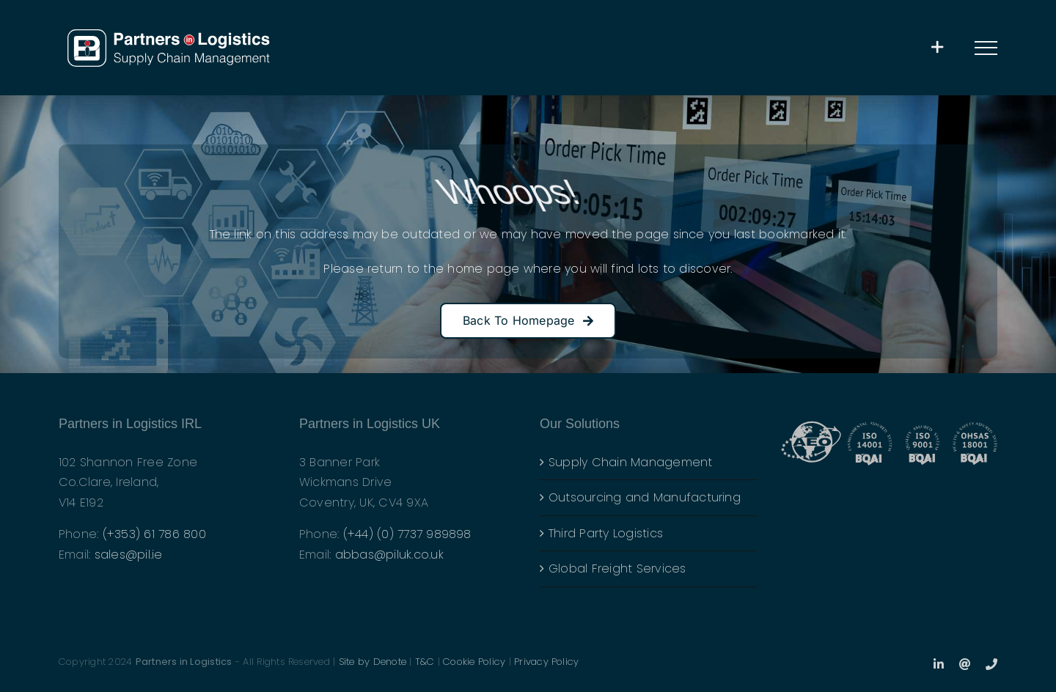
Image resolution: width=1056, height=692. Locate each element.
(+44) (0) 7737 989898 (407, 534)
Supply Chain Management (631, 462)
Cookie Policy (474, 662)
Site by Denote (372, 662)
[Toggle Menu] (986, 48)
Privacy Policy (546, 662)
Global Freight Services (617, 568)
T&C (425, 662)
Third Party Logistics (606, 533)
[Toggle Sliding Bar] (937, 47)
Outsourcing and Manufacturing (645, 497)
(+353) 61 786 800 (154, 534)
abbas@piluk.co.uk (389, 554)
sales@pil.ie (129, 554)
